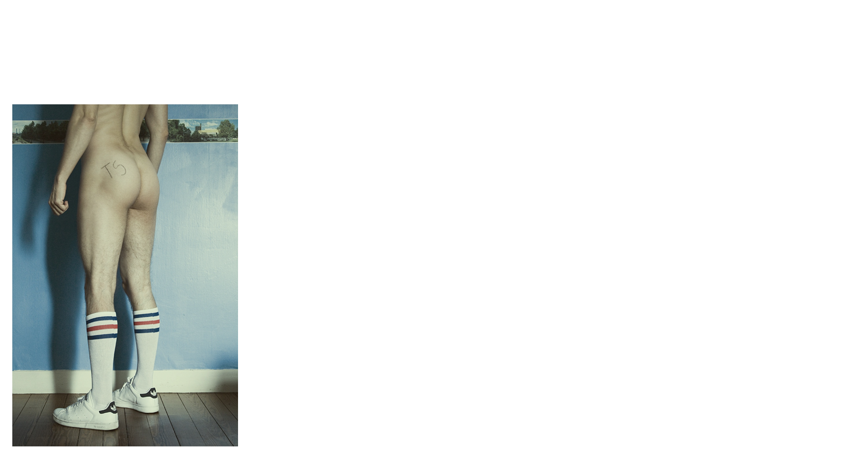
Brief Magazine (430, 52)
